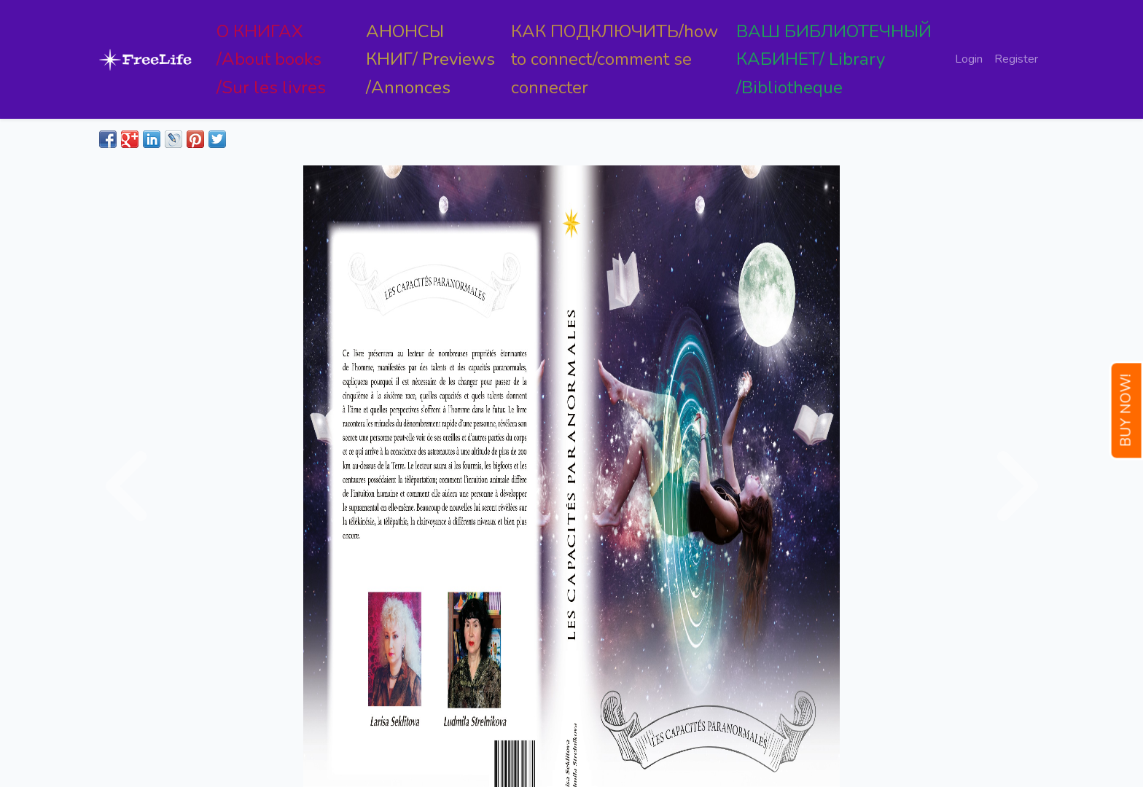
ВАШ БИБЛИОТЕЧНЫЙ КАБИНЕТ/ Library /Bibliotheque (834, 59)
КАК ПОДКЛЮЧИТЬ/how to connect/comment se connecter (614, 59)
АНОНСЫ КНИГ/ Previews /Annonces (430, 59)
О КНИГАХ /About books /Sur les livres (271, 59)
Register (1016, 59)
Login (969, 59)
